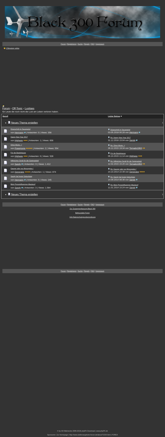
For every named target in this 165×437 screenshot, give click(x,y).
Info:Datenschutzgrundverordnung (82, 217)
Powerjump (20, 148)
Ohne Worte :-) (16, 145)
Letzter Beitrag (114, 116)
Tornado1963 (135, 148)
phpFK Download (88, 431)
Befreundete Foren (82, 213)
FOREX (115, 435)
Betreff (5, 116)
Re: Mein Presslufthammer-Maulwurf (124, 185)
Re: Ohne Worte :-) (117, 145)
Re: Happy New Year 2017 (120, 138)
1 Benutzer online (12, 48)
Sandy (132, 140)
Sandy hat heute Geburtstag (21, 176)
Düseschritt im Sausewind (20, 129)
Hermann (19, 132)
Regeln (87, 44)
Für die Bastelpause (18, 153)
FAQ (92, 44)
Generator (19, 172)
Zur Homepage (62, 435)
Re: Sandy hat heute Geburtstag (122, 177)
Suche (80, 44)
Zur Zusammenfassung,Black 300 (82, 209)
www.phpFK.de (102, 431)
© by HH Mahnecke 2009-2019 (69, 431)
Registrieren (71, 44)
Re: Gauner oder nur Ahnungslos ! (123, 169)
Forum (63, 44)
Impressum (100, 44)
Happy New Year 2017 (19, 137)
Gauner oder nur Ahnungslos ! (22, 168)
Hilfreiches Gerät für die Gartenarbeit (25, 161)
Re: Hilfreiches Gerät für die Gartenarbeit (126, 161)
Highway (19, 140)
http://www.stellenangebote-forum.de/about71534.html (89, 435)
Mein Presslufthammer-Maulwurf (23, 184)
